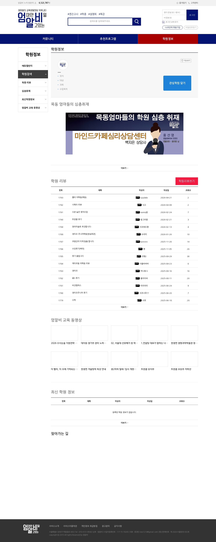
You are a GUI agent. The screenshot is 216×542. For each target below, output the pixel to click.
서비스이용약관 (70, 526)
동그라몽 (141, 220)
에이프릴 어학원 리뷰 (81, 263)
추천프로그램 (108, 38)
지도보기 (185, 60)
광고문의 (106, 526)
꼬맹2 (142, 256)
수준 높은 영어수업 (80, 212)
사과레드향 (142, 227)
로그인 (192, 14)
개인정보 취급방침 (89, 526)
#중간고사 (73, 14)
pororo (142, 242)
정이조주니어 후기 (79, 293)
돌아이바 (141, 278)
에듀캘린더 (27, 66)
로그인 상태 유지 (172, 22)
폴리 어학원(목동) (79, 197)
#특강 (102, 14)
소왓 (141, 300)
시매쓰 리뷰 (77, 205)
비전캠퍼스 (76, 285)
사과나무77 (141, 293)
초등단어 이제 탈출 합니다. (83, 241)
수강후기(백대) (78, 249)
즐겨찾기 (181, 3)
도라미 (141, 234)
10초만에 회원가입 (172, 27)
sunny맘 (142, 212)
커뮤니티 (48, 38)
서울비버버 (142, 264)
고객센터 (193, 3)
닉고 (141, 205)
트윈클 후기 (77, 219)
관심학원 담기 (177, 83)
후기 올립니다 (78, 256)
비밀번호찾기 (191, 27)
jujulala (142, 198)
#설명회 (92, 14)
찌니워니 (141, 271)
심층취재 (26, 91)
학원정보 (168, 38)
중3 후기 (75, 278)
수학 (74, 300)
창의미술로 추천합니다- (82, 227)
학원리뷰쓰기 (187, 181)
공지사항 (118, 526)
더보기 (124, 168)
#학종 (83, 14)
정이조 (75, 271)
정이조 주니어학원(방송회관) (84, 234)
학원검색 (27, 74)
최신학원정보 (28, 99)
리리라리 (141, 286)
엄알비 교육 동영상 (31, 108)
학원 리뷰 (26, 82)
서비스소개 (54, 526)
